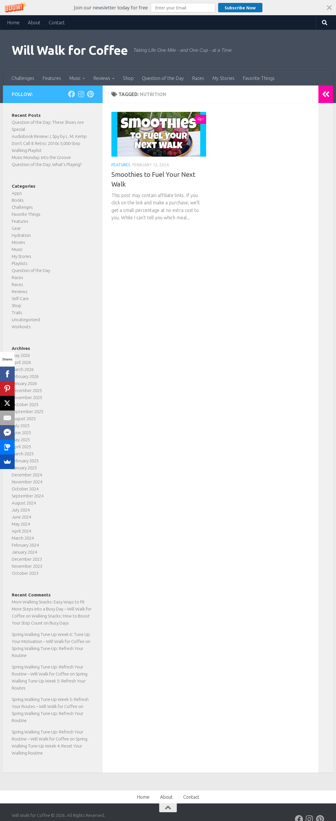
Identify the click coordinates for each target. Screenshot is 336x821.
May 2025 (21, 439)
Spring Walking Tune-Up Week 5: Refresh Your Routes (49, 680)
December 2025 (27, 390)
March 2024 (23, 538)
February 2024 (25, 545)
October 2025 (25, 404)
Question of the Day (163, 78)
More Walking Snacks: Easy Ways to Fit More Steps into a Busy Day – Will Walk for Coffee (51, 608)
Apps (17, 193)
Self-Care (20, 298)
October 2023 (25, 573)
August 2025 (24, 418)
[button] (168, 7)
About (34, 22)
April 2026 (21, 362)
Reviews (101, 78)
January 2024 (24, 552)
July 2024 (21, 509)
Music (75, 78)
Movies (18, 242)
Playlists (20, 263)
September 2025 (27, 411)
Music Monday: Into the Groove (41, 157)
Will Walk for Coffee (70, 50)
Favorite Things (259, 78)
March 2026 (23, 369)
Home (13, 22)
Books (18, 200)
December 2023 (27, 559)
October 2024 (25, 488)
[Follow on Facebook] (71, 94)
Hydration (21, 235)
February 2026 (25, 376)
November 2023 (27, 566)
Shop (128, 78)
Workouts (21, 326)
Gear (16, 228)
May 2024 (21, 523)
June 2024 (21, 516)
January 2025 (24, 467)
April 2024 (21, 530)
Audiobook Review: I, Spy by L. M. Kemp (49, 136)
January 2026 (24, 383)
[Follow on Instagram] (80, 94)
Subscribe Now (240, 8)
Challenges (22, 78)
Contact (57, 22)
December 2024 (27, 474)
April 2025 (21, 446)
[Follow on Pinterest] (90, 94)
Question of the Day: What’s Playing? (47, 164)
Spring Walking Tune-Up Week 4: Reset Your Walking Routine (49, 745)
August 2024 (24, 502)
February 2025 (25, 460)
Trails (17, 312)
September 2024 (27, 495)
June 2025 (21, 432)
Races (198, 78)
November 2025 (27, 397)
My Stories (223, 78)
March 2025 (23, 453)
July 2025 (21, 425)
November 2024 (27, 481)
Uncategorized (26, 319)
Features (52, 78)
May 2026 (21, 355)
